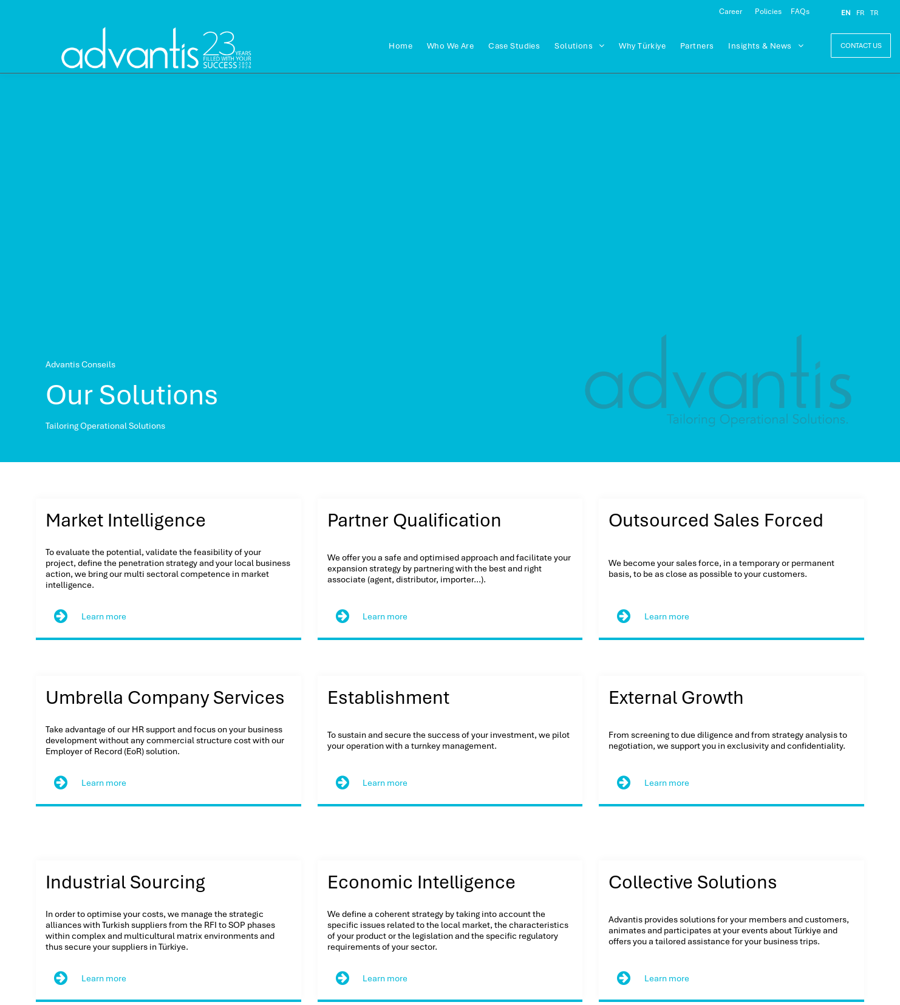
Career (730, 11)
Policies (768, 11)
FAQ (798, 11)
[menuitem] (400, 46)
